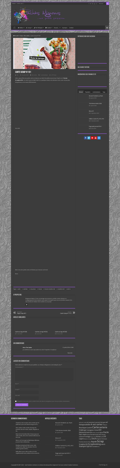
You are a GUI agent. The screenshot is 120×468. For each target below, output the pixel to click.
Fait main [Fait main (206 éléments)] (82, 434)
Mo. (17, 75)
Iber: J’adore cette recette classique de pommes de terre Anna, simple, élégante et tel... (27, 429)
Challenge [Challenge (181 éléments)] (82, 430)
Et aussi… (56, 27)
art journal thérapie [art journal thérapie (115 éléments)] (99, 422)
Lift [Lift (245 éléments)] (104, 436)
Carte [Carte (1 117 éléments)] (95, 427)
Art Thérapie (38, 27)
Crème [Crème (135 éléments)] (96, 430)
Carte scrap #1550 (61, 332)
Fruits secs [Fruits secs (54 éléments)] (93, 436)
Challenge (33, 289)
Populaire (87, 92)
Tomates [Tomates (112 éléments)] (95, 446)
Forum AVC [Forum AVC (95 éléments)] (98, 434)
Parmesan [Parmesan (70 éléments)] (104, 439)
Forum (40, 289)
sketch (69, 289)
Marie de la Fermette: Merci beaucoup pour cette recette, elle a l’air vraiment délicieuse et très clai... (28, 435)
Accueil (14, 27)
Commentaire (19, 367)
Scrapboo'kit (61, 289)
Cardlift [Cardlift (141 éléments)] (89, 428)
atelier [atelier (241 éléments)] (87, 425)
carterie (25, 289)
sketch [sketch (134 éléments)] (103, 444)
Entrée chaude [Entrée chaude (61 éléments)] (95, 432)
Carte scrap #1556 (21, 332)
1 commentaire (44, 75)
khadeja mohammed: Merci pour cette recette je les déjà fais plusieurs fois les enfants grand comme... (26, 447)
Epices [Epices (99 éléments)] (101, 432)
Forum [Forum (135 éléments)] (92, 434)
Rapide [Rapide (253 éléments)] (94, 442)
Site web (17, 395)
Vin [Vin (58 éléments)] (99, 446)
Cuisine (48, 27)
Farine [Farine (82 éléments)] (88, 434)
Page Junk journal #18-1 (95, 126)
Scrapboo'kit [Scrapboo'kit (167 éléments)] (83, 444)
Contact (71, 27)
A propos (64, 27)
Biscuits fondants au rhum (96, 96)
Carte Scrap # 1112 (61, 312)
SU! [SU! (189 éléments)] (90, 446)
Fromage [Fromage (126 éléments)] (87, 436)
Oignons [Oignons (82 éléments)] (99, 439)
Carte (19, 289)
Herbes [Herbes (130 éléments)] (98, 436)
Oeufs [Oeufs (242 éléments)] (94, 439)
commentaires (96, 92)
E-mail (17, 389)
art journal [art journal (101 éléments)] (90, 422)
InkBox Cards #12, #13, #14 (96, 118)
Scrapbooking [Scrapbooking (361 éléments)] (94, 444)
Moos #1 (91, 111)
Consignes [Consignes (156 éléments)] (90, 430)
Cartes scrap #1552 (41, 332)
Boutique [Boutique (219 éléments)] (82, 428)
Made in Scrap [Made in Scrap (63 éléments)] (87, 439)
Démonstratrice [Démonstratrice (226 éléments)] (85, 432)
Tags (104, 92)
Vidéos (20, 27)
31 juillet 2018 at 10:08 (68, 347)
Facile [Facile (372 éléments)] (106, 432)
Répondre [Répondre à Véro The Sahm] (70, 353)
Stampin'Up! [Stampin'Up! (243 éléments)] (84, 446)
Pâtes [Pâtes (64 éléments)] (89, 442)
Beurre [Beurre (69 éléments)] (105, 424)
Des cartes (26, 35)
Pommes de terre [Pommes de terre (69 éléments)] (83, 442)
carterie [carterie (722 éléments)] (103, 427)
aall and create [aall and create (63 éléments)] (83, 422)
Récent (81, 92)
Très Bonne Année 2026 (95, 103)
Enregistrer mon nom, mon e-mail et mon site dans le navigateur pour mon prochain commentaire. (43, 401)
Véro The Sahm (27, 347)
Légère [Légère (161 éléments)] (81, 439)
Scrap (28, 27)
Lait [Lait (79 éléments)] (102, 436)
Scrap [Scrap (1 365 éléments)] (100, 441)
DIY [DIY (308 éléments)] (100, 430)
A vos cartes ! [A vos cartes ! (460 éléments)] (97, 424)
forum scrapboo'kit (49, 289)
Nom (17, 383)
